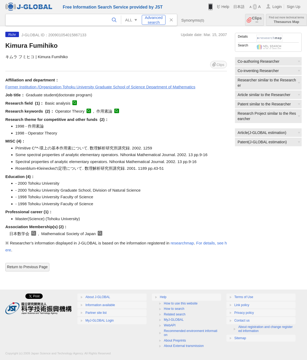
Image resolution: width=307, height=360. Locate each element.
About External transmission (184, 346)
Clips (257, 20)
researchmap (182, 243)
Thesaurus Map (286, 20)
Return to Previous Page (27, 267)
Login (277, 7)
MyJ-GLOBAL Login (99, 320)
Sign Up (293, 7)
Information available (100, 305)
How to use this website (181, 303)
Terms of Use (243, 297)
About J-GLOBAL (97, 297)
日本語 (239, 7)
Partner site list (96, 313)
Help (225, 7)
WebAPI (170, 325)
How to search (174, 309)
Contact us (242, 320)
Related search (175, 314)
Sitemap (240, 338)
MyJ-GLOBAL (174, 320)
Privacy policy (244, 313)
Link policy (241, 305)
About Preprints (175, 340)
